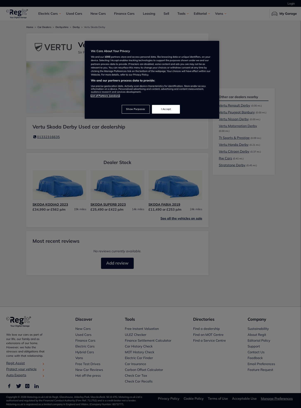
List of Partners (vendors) (105, 95)
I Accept (166, 109)
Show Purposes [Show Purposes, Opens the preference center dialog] (135, 109)
